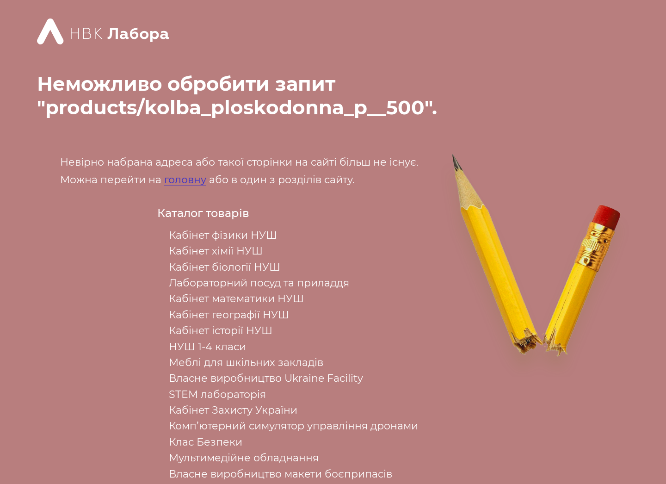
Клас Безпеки (205, 442)
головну (185, 180)
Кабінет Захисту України (233, 410)
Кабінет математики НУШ (236, 298)
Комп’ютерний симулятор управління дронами (293, 426)
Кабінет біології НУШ (224, 267)
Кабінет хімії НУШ (216, 251)
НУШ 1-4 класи (207, 347)
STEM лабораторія (217, 394)
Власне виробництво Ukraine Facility (266, 378)
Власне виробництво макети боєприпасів (280, 474)
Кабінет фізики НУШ (223, 235)
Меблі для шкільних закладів (246, 362)
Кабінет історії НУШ (220, 330)
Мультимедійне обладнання (244, 458)
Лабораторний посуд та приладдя (259, 283)
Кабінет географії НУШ (229, 315)
